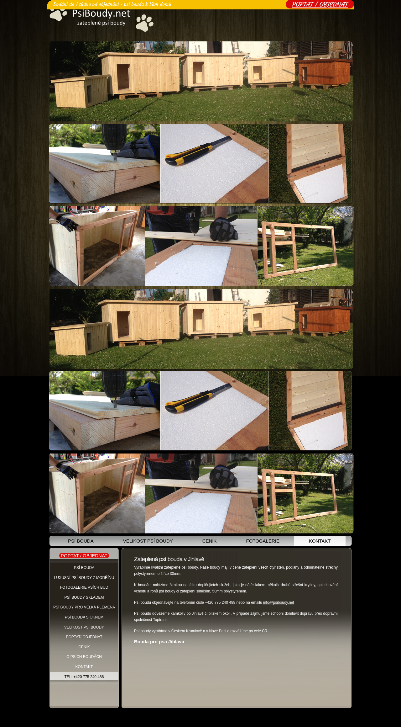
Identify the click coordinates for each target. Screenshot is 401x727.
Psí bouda (81, 541)
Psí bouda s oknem (84, 617)
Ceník (209, 541)
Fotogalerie (262, 541)
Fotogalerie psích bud (84, 587)
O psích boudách (84, 657)
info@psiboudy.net (278, 602)
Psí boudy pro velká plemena (84, 607)
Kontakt (320, 541)
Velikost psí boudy (148, 541)
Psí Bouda (84, 567)
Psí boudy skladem (84, 597)
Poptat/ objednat (84, 637)
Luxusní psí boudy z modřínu (84, 578)
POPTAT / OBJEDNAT (320, 4)
